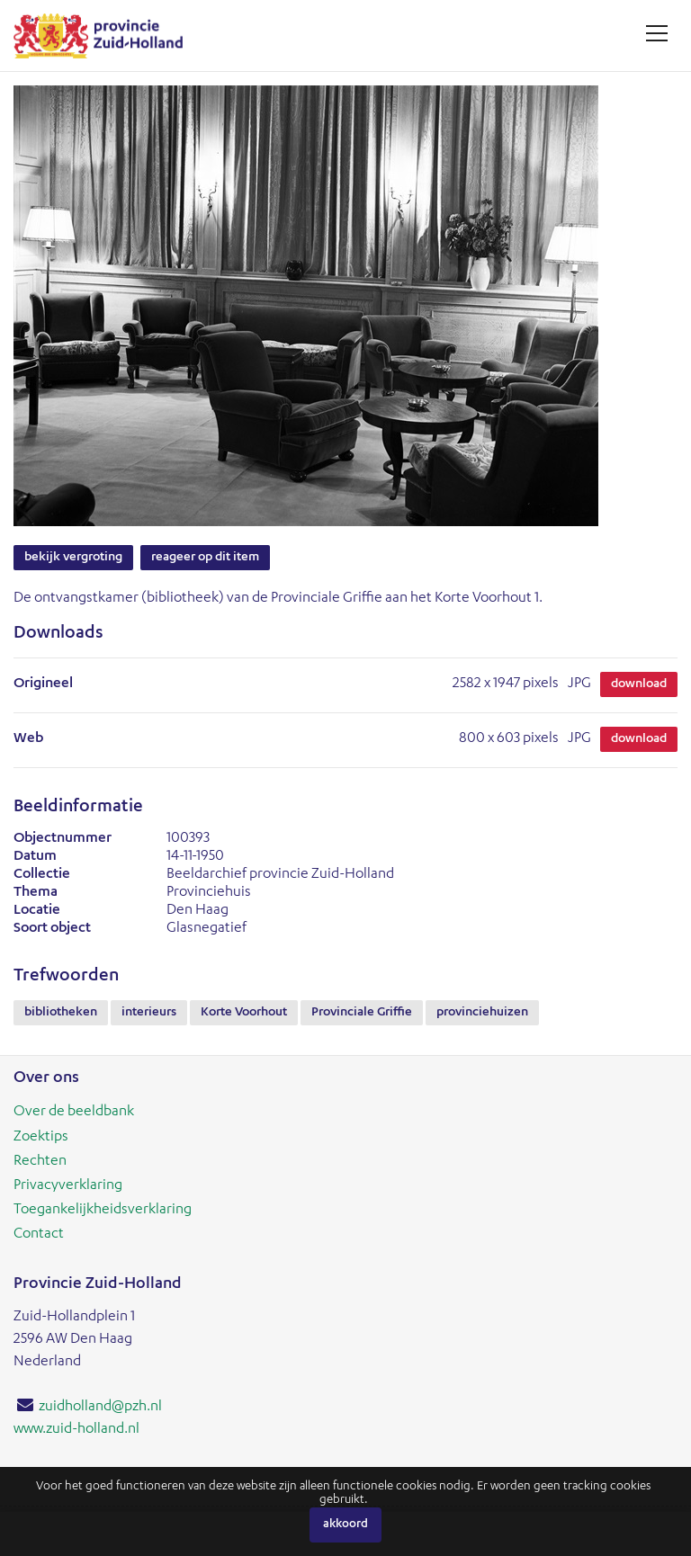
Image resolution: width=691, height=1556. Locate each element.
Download (639, 684)
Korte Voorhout (244, 1013)
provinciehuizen (482, 1013)
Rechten (40, 1162)
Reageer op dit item (205, 557)
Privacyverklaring (67, 1186)
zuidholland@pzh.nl (100, 1408)
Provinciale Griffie (361, 1013)
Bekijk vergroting (73, 557)
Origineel (43, 684)
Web (28, 739)
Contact (38, 1235)
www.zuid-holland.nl (76, 1430)
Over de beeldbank (73, 1112)
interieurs (148, 1013)
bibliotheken (60, 1013)
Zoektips (40, 1138)
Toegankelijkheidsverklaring (102, 1211)
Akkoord (345, 1525)
